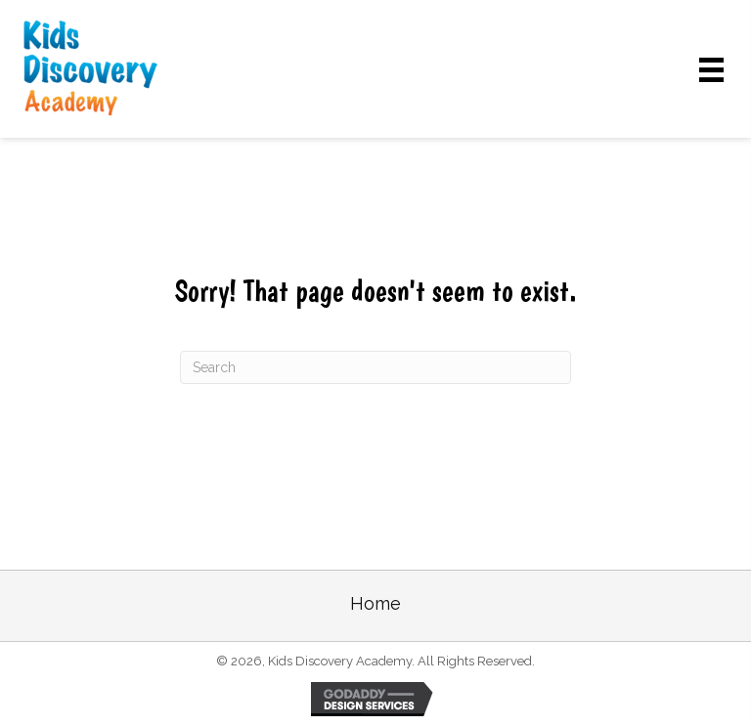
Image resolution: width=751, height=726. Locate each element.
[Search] (375, 367)
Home (375, 603)
